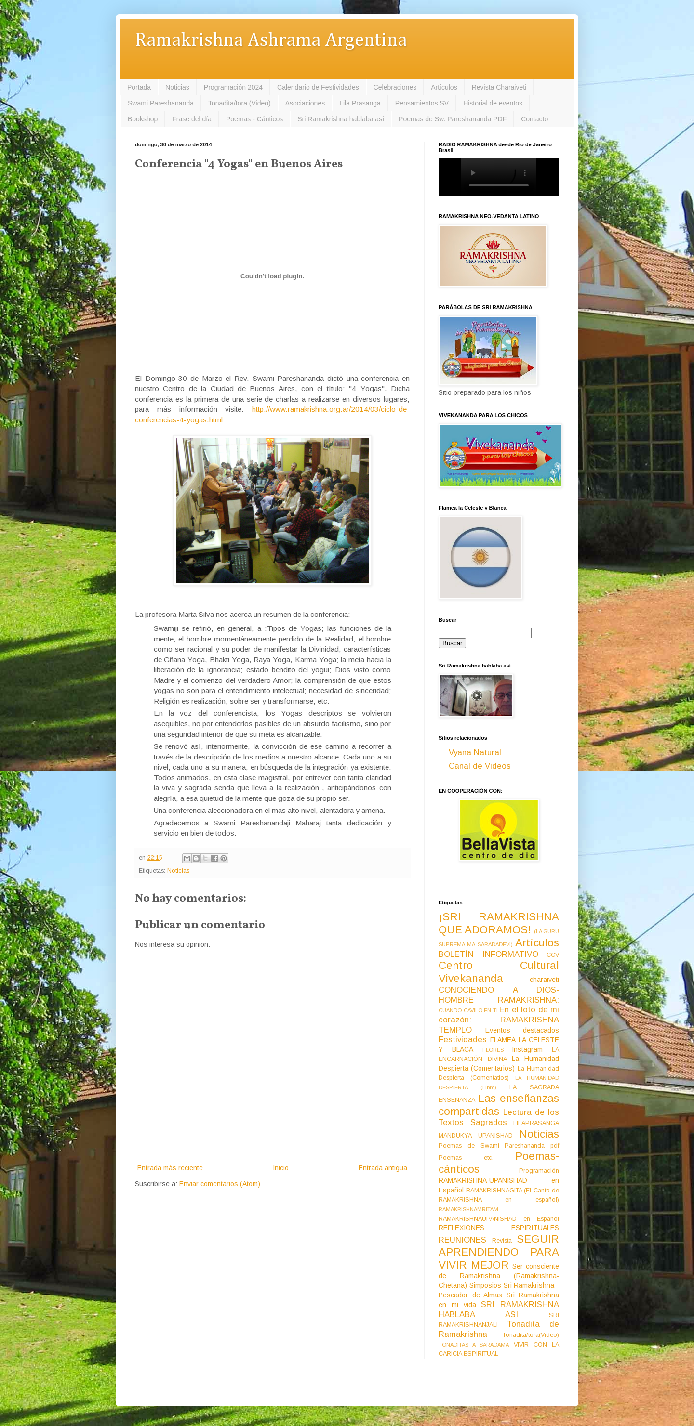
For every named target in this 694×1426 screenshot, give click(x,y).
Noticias (177, 87)
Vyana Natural (475, 752)
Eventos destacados (522, 1030)
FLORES (493, 1050)
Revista (502, 1240)
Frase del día (192, 119)
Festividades (463, 1039)
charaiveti (544, 979)
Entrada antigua (383, 1168)
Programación (539, 1170)
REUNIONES (462, 1239)
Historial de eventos (492, 103)
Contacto (534, 119)
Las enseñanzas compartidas (499, 1104)
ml (219, 420)
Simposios (485, 1285)
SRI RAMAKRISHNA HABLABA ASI (499, 1309)
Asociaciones (305, 103)
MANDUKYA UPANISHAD (476, 1135)
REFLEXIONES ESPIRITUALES (499, 1227)
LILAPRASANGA (536, 1123)
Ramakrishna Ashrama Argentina (271, 40)
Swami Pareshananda (161, 103)
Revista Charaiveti (499, 87)
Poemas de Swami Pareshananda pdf (499, 1145)
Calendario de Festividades (318, 87)
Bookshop (143, 119)
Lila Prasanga (360, 103)
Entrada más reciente (170, 1168)
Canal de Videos (480, 766)
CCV (553, 955)
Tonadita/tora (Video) (239, 103)
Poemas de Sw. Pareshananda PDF (453, 119)
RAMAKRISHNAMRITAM (468, 1209)
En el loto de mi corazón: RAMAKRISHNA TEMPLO (499, 1019)
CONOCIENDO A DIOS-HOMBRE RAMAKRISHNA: (499, 995)
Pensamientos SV (422, 103)
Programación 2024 (233, 87)
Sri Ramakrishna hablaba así (340, 119)
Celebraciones (395, 87)
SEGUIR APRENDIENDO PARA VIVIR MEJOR (499, 1252)
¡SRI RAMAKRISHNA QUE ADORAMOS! (499, 923)
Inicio (281, 1168)
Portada (139, 87)
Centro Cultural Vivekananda (499, 971)
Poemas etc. (466, 1157)
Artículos (444, 87)
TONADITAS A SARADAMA (474, 1345)
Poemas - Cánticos (254, 119)
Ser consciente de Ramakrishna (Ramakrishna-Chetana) (499, 1275)
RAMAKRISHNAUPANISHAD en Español (499, 1219)
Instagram (527, 1049)
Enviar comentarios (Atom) (219, 1184)
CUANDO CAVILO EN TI (468, 1010)
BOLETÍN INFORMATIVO (488, 954)
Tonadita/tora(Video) (531, 1335)
